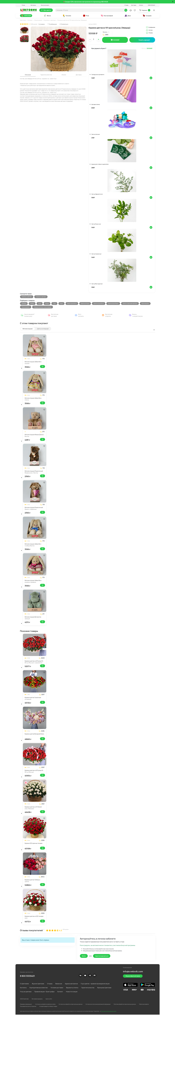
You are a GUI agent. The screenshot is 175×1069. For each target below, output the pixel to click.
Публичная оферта (144, 1004)
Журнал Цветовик (38, 984)
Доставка (133, 5)
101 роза (24, 303)
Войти (84, 956)
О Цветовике (24, 984)
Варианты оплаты (72, 988)
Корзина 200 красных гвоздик (33, 843)
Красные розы (145, 303)
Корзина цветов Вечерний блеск (34, 734)
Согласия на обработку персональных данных (70, 1004)
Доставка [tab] (79, 75)
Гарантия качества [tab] (46, 75)
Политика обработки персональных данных (125, 1004)
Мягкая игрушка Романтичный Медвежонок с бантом (34, 472)
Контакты (23, 988)
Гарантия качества (87, 988)
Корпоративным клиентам (39, 988)
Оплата (141, 5)
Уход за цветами (25, 992)
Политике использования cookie (108, 1011)
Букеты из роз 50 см (99, 303)
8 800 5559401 (27, 975)
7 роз (54, 303)
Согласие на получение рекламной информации (98, 1004)
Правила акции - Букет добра (44, 992)
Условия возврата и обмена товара (48, 1006)
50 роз (47, 303)
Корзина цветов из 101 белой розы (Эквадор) (33, 808)
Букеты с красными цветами (130, 303)
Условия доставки (57, 988)
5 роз (39, 303)
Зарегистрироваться (101, 956)
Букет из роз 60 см (71, 303)
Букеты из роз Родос (113, 303)
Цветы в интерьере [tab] (43, 329)
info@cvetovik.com (133, 971)
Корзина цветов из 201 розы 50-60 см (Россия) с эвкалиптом (34, 662)
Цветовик (23, 20)
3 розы (32, 303)
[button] (22, 5)
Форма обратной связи (133, 976)
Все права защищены (37, 999)
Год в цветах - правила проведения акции (95, 984)
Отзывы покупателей (31, 930)
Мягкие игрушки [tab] (28, 329)
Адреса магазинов (71, 984)
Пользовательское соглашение (28, 1006)
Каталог (30, 20)
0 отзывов (42, 24)
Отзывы (126, 5)
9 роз (61, 303)
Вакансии (58, 984)
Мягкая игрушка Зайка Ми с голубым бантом (33, 545)
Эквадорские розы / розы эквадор (42, 307)
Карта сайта (49, 999)
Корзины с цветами (50, 20)
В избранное (150, 27)
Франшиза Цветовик (104, 988)
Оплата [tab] (64, 75)
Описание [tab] (28, 75)
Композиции (38, 20)
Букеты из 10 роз (85, 303)
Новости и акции (71, 992)
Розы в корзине (25, 307)
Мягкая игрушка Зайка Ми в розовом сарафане (33, 581)
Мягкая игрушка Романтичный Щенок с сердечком (34, 508)
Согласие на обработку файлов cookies (45, 1004)
